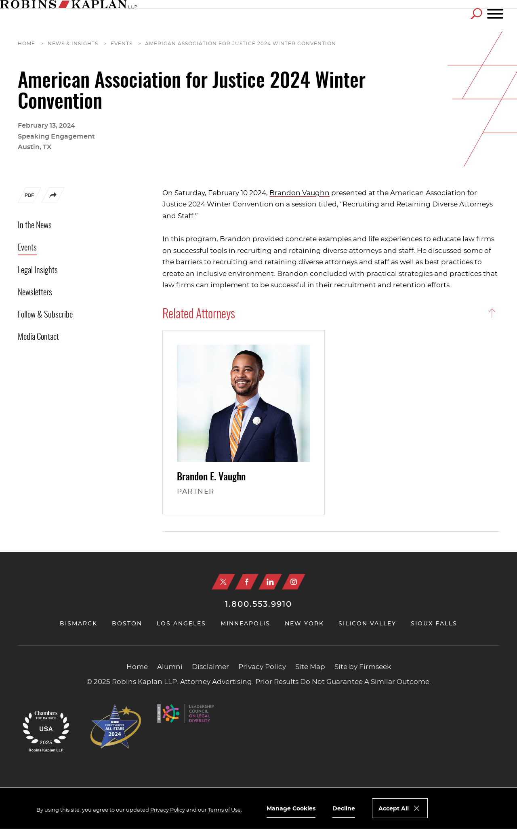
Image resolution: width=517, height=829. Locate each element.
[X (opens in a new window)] (223, 582)
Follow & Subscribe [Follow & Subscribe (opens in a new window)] (45, 315)
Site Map (310, 667)
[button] (53, 201)
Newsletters (35, 292)
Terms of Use (224, 810)
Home (26, 43)
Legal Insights (38, 270)
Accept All (393, 809)
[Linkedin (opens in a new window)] (270, 582)
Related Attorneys (198, 315)
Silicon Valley (367, 624)
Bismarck (78, 624)
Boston (127, 624)
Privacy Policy (262, 667)
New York (304, 624)
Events (121, 43)
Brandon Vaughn (299, 192)
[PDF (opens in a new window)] (29, 197)
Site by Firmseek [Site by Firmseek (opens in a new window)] (362, 667)
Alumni (170, 667)
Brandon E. (211, 477)
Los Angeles (181, 624)
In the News (35, 225)
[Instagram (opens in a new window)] (293, 582)
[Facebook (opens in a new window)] (246, 582)
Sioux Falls (434, 624)
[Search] (476, 13)
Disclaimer (210, 667)
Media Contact (38, 337)
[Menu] (495, 14)
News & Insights (73, 43)
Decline (343, 809)
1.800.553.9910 (258, 604)
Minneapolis (245, 624)
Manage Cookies (291, 809)
